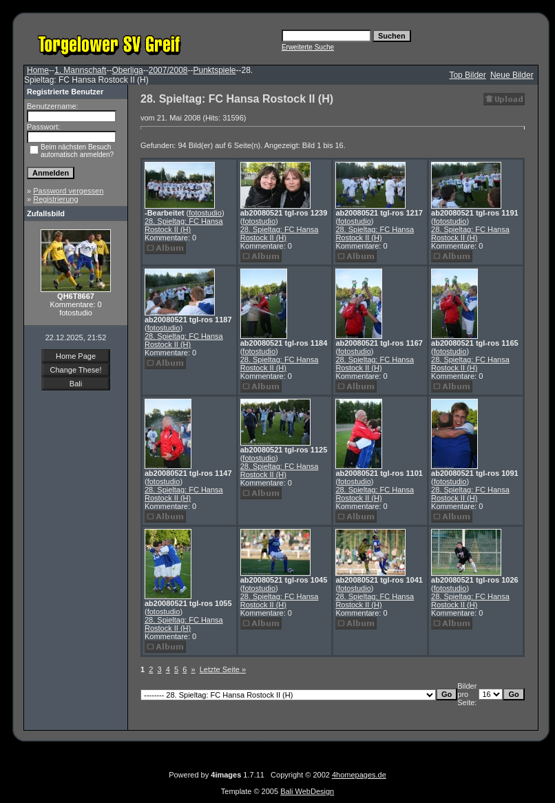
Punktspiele (214, 70)
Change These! (75, 370)
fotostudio (205, 213)
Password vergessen (68, 191)
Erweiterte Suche (308, 47)
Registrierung (55, 199)
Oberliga (127, 70)
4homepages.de (359, 775)
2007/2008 (168, 70)
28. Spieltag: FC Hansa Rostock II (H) (184, 225)
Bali (76, 383)
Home (38, 70)
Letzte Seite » (223, 669)
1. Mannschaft (80, 70)
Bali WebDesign (307, 791)
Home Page (76, 356)
